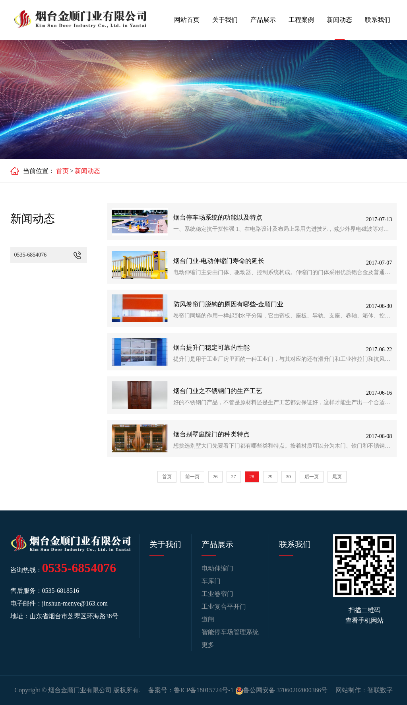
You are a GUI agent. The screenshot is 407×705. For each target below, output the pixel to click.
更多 (208, 644)
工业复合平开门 (224, 606)
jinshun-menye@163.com (75, 603)
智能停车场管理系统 (230, 632)
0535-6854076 (79, 568)
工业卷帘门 (217, 593)
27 (233, 476)
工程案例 (301, 19)
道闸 (208, 619)
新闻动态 (339, 19)
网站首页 (187, 19)
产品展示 (263, 19)
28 (252, 476)
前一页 (192, 476)
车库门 (211, 581)
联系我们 (377, 19)
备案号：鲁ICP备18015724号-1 (190, 690)
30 (288, 476)
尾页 (337, 476)
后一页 (311, 476)
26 (215, 476)
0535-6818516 (60, 590)
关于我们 (225, 19)
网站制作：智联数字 (364, 690)
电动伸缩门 (217, 568)
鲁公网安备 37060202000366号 (281, 690)
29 (270, 476)
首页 (62, 170)
